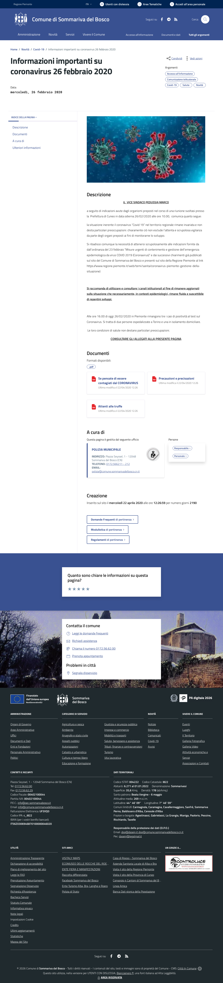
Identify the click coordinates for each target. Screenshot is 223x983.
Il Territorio (188, 735)
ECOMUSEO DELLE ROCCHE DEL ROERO (86, 864)
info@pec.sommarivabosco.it (34, 803)
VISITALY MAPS (71, 858)
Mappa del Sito (19, 942)
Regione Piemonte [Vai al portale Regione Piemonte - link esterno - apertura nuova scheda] (23, 4)
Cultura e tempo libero (75, 758)
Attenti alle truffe (110, 406)
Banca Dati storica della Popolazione (134, 891)
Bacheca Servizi (19, 897)
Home (13, 49)
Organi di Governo (20, 724)
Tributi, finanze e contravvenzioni (123, 746)
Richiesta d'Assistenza (23, 891)
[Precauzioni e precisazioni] (154, 379)
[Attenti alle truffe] (94, 407)
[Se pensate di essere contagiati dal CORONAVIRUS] (94, 379)
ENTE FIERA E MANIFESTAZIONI (81, 869)
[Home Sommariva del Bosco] (61, 19)
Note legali (16, 914)
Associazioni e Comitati (195, 763)
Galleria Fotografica (193, 741)
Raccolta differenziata (74, 875)
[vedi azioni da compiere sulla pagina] (193, 58)
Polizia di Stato (70, 891)
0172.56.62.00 (23, 786)
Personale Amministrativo (25, 752)
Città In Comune (187, 968)
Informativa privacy (21, 908)
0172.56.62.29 (24, 790)
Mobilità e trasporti (115, 735)
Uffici (13, 735)
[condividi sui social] (174, 58)
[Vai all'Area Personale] (187, 4)
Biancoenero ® (125, 973)
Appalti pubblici (70, 741)
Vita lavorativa (112, 758)
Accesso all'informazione (139, 35)
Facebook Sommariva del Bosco (80, 880)
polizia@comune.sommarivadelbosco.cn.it (116, 471)
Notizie (152, 724)
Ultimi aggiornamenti (22, 930)
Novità (25, 49)
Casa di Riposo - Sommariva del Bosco (135, 858)
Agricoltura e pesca (73, 724)
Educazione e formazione (76, 763)
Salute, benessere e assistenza (122, 741)
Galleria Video (190, 746)
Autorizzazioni (70, 746)
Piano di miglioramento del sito (28, 869)
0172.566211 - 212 (118, 464)
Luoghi (186, 730)
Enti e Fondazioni (20, 746)
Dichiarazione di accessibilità (26, 864)
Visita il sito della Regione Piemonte (133, 869)
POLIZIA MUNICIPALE (106, 449)
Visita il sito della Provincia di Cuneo (133, 875)
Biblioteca (153, 730)
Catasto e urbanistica (74, 752)
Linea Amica (120, 886)
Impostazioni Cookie (21, 919)
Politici (14, 758)
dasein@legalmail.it (130, 836)
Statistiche (16, 936)
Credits (14, 925)
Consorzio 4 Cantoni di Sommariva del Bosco (138, 880)
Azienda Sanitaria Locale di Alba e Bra (135, 864)
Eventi (186, 724)
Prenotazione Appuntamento (27, 880)
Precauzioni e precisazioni (176, 378)
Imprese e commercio (116, 730)
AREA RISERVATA (109, 977)
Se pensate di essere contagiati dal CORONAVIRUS (118, 380)
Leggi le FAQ (17, 875)
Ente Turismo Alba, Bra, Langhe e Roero (85, 886)
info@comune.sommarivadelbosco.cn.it (40, 807)
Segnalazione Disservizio (24, 886)
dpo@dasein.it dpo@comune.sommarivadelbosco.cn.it (152, 832)
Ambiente (67, 730)
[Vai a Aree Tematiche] (149, 4)
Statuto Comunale (21, 903)
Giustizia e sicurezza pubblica (120, 724)
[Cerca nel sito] (205, 19)
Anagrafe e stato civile (75, 735)
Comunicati (154, 735)
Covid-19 (38, 49)
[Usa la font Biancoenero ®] (114, 4)
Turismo (108, 752)
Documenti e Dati (20, 741)
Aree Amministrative (22, 730)
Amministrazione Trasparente (27, 858)
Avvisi (151, 746)
